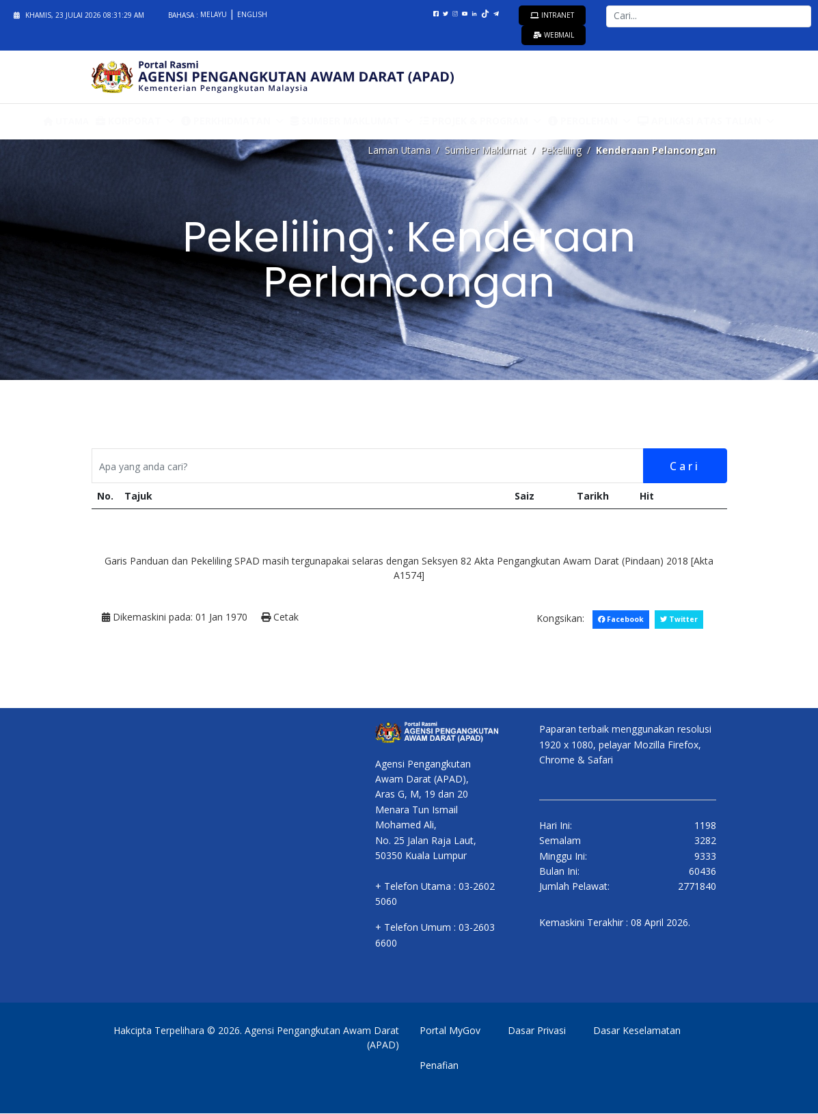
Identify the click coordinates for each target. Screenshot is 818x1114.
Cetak (280, 618)
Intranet (552, 15)
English (252, 14)
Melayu (214, 14)
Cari (684, 466)
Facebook (620, 620)
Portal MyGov (450, 1030)
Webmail (553, 35)
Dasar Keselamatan (637, 1030)
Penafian (439, 1065)
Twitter (678, 620)
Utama (66, 121)
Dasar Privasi (537, 1030)
